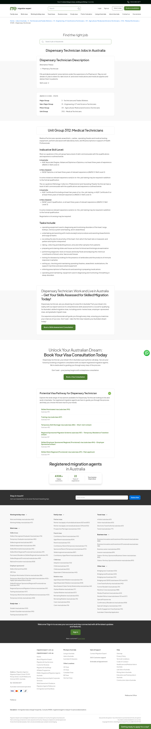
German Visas (67, 678)
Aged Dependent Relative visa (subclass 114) (68, 580)
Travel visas (51, 14)
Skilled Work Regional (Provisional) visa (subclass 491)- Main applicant (68, 452)
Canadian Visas (68, 672)
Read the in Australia (75, 2)
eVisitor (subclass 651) (104, 519)
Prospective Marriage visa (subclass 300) (67, 529)
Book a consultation (132, 8)
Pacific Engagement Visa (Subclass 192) (110, 609)
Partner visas (58, 519)
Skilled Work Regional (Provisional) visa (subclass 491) (27, 552)
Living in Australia (100, 14)
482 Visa (13, 572)
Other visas (101, 566)
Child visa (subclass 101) (61, 566)
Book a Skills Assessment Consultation (58, 327)
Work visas (24, 14)
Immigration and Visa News (45, 689)
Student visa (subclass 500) (19, 608)
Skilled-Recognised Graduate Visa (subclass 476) (26, 536)
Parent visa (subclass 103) (62, 543)
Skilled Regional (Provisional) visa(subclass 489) (25, 558)
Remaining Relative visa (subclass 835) (66, 596)
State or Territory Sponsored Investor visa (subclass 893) (115, 560)
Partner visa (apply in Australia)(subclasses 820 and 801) (72, 522)
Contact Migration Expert (98, 653)
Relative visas (58, 576)
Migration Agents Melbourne (46, 686)
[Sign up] (106, 9)
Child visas (57, 560)
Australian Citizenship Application (108, 612)
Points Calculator (86, 14)
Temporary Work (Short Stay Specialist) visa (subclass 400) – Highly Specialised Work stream (29, 579)
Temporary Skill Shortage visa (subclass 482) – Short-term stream (66, 425)
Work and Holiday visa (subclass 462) (22, 519)
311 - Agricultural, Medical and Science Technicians (103, 21)
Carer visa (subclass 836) (62, 602)
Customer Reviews (43, 665)
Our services (137, 14)
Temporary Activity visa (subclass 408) (22, 598)
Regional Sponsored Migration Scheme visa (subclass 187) (29, 588)
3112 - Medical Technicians (130, 21)
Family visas (14, 14)
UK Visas (66, 667)
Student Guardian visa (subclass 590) (22, 611)
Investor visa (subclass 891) (106, 552)
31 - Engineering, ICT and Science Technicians (68, 21)
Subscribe (135, 497)
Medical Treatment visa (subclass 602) (109, 593)
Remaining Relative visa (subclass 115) (66, 599)
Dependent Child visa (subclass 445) (65, 572)
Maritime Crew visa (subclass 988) (108, 590)
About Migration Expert (44, 659)
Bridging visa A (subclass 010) (106, 577)
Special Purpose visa (104, 599)
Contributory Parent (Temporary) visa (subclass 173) (70, 546)
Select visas (118, 8)
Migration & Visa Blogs (44, 667)
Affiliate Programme (43, 670)
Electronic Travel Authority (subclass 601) (110, 526)
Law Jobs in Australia (123, 669)
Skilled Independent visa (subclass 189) (22, 545)
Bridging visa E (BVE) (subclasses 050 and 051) (112, 580)
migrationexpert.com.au (45, 650)
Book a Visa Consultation (75, 377)
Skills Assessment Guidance (46, 683)
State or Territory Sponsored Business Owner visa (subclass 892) (116, 556)
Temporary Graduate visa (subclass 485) (23, 539)
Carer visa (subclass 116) (61, 605)
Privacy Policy (121, 656)
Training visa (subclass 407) (51, 417)
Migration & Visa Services (45, 662)
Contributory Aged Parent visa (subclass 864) (68, 555)
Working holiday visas (38, 14)
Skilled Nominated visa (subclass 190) (55, 409)
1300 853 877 (134, 2)
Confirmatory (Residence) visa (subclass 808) (112, 602)
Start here (81, 638)
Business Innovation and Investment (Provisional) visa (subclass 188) (117, 545)
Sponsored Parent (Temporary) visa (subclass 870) (70, 549)
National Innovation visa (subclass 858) (22, 561)
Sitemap (119, 653)
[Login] (99, 9)
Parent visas (58, 533)
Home (12, 21)
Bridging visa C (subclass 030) (107, 571)
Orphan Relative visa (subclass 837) (65, 592)
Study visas (74, 14)
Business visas (62, 14)
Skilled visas (14, 533)
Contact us (126, 14)
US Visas (66, 670)
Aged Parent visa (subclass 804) (64, 539)
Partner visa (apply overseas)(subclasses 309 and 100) (71, 526)
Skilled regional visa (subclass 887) (21, 542)
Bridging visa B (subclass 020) (107, 574)
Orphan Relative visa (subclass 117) (65, 589)
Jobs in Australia (114, 14)
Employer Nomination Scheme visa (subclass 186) (26, 575)
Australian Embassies (70, 659)
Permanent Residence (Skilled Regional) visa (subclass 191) (29, 555)
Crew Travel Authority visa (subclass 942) (110, 583)
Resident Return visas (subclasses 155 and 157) (112, 596)
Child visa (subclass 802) (62, 569)
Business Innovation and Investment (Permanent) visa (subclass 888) (117, 540)
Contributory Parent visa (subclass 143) (66, 536)
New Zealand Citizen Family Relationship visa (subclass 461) (73, 586)
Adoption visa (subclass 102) (63, 563)
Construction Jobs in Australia (126, 680)
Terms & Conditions (123, 659)
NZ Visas (66, 675)
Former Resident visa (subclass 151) (108, 587)
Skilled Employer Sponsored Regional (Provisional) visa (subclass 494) (28, 584)
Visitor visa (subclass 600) (105, 522)
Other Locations (68, 663)
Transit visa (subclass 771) (105, 529)
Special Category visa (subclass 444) (109, 606)
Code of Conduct (122, 662)
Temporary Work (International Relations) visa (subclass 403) (29, 595)
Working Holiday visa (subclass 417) (21, 522)
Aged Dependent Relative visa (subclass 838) (68, 583)
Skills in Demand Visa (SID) (18, 569)
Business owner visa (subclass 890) (108, 549)
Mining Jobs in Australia (124, 672)
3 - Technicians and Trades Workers (40, 21)
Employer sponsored (17, 566)
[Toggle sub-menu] (26, 514)
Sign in (75, 632)
